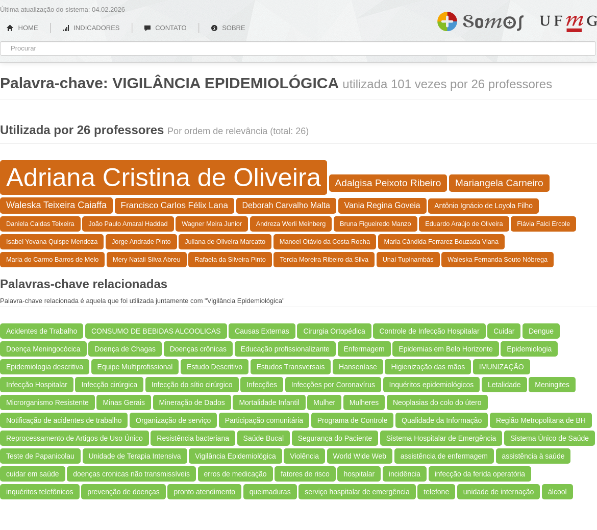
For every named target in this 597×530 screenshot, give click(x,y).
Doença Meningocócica (43, 349)
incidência (404, 474)
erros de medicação (235, 474)
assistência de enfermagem (444, 456)
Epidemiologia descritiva (44, 367)
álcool (557, 492)
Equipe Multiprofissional (135, 367)
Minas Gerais (123, 402)
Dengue (541, 331)
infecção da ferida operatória (480, 474)
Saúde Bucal (263, 438)
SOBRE (228, 28)
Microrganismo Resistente (47, 402)
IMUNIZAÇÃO (501, 367)
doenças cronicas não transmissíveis (131, 474)
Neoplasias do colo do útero (437, 402)
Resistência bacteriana (193, 438)
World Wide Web (360, 456)
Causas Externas (262, 331)
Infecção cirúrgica (109, 385)
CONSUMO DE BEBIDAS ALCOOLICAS (156, 331)
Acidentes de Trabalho (41, 331)
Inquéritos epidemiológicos (431, 385)
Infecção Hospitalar (36, 385)
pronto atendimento (204, 492)
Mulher (324, 402)
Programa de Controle (352, 420)
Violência (304, 456)
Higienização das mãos (428, 367)
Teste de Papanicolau (40, 456)
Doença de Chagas (125, 349)
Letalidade (504, 385)
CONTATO (165, 28)
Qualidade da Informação (442, 420)
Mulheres (364, 402)
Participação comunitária (264, 420)
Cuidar (503, 331)
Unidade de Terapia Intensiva (135, 456)
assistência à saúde (533, 456)
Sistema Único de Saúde (549, 438)
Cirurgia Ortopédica (334, 331)
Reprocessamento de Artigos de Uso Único (74, 438)
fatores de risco (305, 474)
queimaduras (270, 492)
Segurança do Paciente (335, 438)
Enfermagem (364, 349)
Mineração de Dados (192, 402)
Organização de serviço (173, 420)
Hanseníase (358, 367)
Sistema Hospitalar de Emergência (441, 438)
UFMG (568, 23)
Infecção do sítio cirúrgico (192, 385)
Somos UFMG (480, 19)
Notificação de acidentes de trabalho (63, 420)
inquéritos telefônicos (39, 492)
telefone (436, 492)
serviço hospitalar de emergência (357, 492)
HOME (22, 28)
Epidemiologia (529, 349)
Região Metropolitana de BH (541, 420)
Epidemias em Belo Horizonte (445, 349)
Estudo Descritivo (214, 367)
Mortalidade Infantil (269, 402)
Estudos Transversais (291, 367)
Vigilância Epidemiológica (235, 456)
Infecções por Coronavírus (333, 385)
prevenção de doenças (123, 492)
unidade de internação (498, 492)
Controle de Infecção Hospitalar (429, 331)
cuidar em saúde (32, 474)
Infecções (261, 385)
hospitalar (359, 474)
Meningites (552, 385)
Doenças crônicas (198, 349)
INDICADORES (91, 28)
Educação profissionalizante (285, 349)
